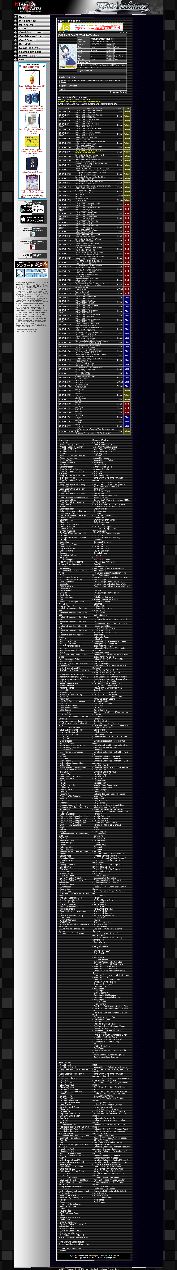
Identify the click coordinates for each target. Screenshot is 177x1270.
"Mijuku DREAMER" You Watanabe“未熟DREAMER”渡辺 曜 (88, 231)
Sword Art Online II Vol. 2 (70, 1231)
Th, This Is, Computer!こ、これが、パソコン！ (84, 191)
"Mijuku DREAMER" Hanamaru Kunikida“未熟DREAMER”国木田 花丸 (90, 143)
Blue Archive (65, 506)
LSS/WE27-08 (65, 156)
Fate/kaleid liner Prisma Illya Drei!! (74, 1127)
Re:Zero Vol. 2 (100, 902)
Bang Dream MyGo (68, 500)
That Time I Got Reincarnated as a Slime (110, 1006)
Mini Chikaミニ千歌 (79, 408)
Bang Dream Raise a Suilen (72, 502)
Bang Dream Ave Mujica (70, 469)
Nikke (62, 781)
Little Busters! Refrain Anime (72, 1171)
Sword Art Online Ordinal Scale (107, 980)
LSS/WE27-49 (65, 364)
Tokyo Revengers (67, 909)
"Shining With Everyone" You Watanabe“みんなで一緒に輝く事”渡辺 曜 (89, 253)
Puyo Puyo (64, 812)
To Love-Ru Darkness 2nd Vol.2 (107, 1030)
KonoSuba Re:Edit (102, 721)
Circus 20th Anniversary (104, 515)
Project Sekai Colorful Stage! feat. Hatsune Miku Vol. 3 (107, 870)
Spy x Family (65, 867)
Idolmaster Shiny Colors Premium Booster (112, 1129)
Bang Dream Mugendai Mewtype (74, 498)
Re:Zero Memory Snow (104, 900)
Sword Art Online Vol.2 (103, 984)
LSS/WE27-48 (65, 360)
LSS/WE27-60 (65, 413)
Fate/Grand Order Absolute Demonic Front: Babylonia (71, 563)
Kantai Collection (67, 686)
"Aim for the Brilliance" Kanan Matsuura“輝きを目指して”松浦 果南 (89, 369)
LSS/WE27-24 (65, 240)
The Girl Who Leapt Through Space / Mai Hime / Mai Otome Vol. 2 (74, 1244)
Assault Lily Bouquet (68, 458)
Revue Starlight (66, 842)
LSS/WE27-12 (65, 174)
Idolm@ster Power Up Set (105, 1118)
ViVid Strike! (65, 918)
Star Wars (64, 869)
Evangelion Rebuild (68, 555)
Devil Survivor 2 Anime (69, 1107)
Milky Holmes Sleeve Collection (107, 1171)
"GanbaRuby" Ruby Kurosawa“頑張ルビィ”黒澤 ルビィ (86, 138)
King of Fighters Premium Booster (108, 1142)
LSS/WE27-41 (65, 329)
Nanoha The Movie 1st (69, 1195)
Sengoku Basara (67, 860)
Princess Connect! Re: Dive (72, 805)
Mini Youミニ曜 (78, 404)
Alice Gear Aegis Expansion (72, 445)
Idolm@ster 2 (65, 639)
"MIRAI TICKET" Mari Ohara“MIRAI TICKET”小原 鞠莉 (85, 297)
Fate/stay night (66, 568)
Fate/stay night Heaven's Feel (106, 593)
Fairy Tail (64, 557)
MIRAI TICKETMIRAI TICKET (80, 382)
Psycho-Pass (65, 1211)
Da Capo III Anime (68, 1098)
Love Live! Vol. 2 (101, 776)
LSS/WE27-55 (65, 390)
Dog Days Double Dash (70, 1116)
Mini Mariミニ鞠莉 (78, 421)
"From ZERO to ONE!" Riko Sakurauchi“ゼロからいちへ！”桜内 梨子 (89, 258)
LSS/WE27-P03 (66, 431)
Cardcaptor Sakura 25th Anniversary (109, 504)
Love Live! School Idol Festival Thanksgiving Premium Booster (106, 1157)
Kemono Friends (67, 688)
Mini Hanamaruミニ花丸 (80, 399)
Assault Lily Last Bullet (103, 460)
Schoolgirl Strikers (68, 858)
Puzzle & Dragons (67, 814)
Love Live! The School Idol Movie (74, 1180)
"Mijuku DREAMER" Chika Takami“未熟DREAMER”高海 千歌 (87, 236)
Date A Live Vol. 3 (101, 548)
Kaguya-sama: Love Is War (71, 679)
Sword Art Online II (68, 1228)
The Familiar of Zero (68, 902)
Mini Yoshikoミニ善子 (79, 390)
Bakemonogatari (67, 467)
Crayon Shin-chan (67, 526)
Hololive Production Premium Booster (110, 1111)
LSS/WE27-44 (65, 342)
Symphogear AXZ (101, 986)
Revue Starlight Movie (103, 913)
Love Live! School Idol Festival (73, 728)
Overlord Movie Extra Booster (106, 1178)
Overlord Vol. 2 (100, 845)
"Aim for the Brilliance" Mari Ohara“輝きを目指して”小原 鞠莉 (87, 347)
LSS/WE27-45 (65, 347)
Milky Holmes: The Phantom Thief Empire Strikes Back (74, 1192)
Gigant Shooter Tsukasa (70, 1138)
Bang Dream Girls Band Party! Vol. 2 (109, 484)
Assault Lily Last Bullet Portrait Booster (110, 1067)
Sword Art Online (67, 884)
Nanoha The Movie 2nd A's (105, 823)
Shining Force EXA (68, 865)
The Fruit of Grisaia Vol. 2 (104, 1024)
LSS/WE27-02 (65, 120)
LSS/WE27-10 (65, 165)
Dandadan (64, 542)
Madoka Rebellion (101, 792)
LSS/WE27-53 (65, 382)
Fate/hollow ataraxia (68, 1125)
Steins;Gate (65, 871)
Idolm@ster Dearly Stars (70, 1153)
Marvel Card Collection (103, 796)
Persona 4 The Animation (71, 796)
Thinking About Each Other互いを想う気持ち (85, 377)
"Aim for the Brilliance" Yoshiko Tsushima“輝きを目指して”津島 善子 (90, 178)
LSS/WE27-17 (65, 196)
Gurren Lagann (66, 597)
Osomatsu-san (66, 789)
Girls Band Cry (66, 588)
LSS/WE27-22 (65, 231)
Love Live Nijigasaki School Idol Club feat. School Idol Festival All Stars (73, 723)
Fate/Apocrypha (67, 560)
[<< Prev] (62, 32)
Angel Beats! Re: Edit (69, 449)
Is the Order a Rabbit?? (70, 668)
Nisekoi (63, 783)
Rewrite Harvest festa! (103, 922)
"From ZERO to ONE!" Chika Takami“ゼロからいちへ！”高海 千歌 (88, 262)
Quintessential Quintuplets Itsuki (74, 818)
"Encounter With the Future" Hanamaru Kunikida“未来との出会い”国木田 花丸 (92, 187)
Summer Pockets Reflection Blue (108, 962)
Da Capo (63, 540)
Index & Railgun (100, 661)
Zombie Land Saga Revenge (72, 933)
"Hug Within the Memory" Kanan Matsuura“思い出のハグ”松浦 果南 (90, 355)
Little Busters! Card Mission (71, 1167)
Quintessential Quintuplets (105, 878)
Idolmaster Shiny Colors (70, 659)
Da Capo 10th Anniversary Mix (73, 533)
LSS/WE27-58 (65, 404)
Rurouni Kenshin (67, 849)
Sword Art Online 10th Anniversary (108, 964)
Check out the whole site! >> (32, 197)
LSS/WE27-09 (65, 161)
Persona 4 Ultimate (68, 1206)
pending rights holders (38, 321)
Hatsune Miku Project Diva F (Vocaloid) (110, 624)
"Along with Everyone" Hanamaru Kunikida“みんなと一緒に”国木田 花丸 (90, 174)
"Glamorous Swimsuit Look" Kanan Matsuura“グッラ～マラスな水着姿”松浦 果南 (91, 342)
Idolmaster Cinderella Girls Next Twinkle (111, 655)
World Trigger (65, 922)
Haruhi (63, 599)
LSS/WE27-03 (65, 129)
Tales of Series (66, 889)
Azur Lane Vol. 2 (100, 473)
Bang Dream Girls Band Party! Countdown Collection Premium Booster (111, 1079)
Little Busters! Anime (69, 705)
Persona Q (64, 1209)
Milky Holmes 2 (66, 761)
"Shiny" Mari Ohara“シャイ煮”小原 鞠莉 (82, 373)
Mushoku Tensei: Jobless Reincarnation (70, 771)
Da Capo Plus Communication (73, 537)
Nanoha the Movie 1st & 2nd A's (107, 825)
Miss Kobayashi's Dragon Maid (73, 767)
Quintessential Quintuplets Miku (73, 820)
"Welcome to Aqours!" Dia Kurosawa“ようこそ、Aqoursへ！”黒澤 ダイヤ (88, 351)
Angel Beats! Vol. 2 (68, 1067)
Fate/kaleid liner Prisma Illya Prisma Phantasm (71, 1132)
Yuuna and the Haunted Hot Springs (108, 1055)
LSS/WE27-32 (65, 276)
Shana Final (65, 1220)
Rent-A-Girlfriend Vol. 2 (104, 909)
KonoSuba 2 (99, 716)
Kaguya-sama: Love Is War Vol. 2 (108, 688)
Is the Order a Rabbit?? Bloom (107, 672)
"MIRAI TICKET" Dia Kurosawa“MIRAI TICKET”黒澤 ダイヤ (86, 306)
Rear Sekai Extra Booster (104, 1189)
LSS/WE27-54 (65, 386)
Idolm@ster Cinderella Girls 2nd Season (111, 641)
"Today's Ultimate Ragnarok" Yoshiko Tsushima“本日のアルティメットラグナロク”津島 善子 (92, 169)
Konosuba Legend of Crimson (106, 723)
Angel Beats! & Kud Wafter (71, 447)
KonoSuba (64, 699)
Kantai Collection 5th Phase (105, 694)
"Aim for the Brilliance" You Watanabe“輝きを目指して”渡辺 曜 (89, 240)
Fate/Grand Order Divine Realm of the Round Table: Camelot (109, 574)
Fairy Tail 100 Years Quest (105, 562)
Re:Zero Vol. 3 (100, 904)
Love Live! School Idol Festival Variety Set (112, 1160)
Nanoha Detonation (102, 816)
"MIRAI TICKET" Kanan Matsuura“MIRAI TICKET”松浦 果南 (87, 315)
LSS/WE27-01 (65, 112)
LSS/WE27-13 (65, 178)
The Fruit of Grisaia (68, 904)
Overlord (63, 792)
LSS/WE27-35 (65, 289)
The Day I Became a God (71, 898)
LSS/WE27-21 (65, 222)
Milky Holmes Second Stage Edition (109, 805)
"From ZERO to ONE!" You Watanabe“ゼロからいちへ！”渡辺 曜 (89, 271)
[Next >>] (123, 32)
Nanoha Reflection (102, 818)
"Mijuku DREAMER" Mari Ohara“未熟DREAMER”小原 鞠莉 (86, 338)
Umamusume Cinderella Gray (106, 1041)
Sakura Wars (65, 856)
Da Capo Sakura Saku (69, 1100)
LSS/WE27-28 (65, 258)
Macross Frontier (67, 743)
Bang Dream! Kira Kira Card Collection (110, 1091)
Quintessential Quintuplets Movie (108, 880)
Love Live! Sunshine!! (69, 732)
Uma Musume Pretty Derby (71, 915)
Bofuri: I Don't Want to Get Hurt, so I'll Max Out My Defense (74, 512)
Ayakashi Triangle (67, 462)
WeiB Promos (99, 1202)
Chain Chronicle (67, 518)
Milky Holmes (65, 765)
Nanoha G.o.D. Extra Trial (71, 776)
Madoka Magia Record (69, 747)
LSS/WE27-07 (65, 152)
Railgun (63, 831)
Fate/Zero (64, 566)
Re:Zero (63, 838)
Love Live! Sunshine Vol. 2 (105, 772)
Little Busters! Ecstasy (69, 708)
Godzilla (63, 593)
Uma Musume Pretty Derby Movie (108, 1039)
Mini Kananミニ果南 (79, 417)
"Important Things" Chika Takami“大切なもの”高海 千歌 (87, 280)
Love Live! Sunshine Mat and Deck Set (110, 1162)
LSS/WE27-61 (65, 417)
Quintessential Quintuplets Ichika (74, 816)
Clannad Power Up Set (103, 1096)
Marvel (63, 756)
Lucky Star (64, 739)
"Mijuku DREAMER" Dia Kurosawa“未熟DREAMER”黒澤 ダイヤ (88, 324)
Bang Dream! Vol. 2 (102, 491)
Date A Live (65, 546)
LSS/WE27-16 (65, 192)
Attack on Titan (66, 460)
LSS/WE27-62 (65, 421)
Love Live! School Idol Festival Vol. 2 (109, 758)
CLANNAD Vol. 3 (67, 1087)
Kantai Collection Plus (69, 683)
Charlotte (64, 522)
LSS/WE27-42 (65, 333)
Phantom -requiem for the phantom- (109, 854)
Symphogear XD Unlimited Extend (108, 997)
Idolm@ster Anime (68, 641)
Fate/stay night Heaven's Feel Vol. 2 (109, 582)
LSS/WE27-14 (65, 183)
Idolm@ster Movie (101, 652)
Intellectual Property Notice (109, 1269)
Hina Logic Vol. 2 (67, 1151)
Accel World (65, 442)
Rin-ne (63, 1215)
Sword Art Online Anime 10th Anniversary (111, 975)
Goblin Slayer (65, 590)
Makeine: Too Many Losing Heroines (109, 794)
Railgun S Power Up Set (104, 1186)
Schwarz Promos (101, 1195)
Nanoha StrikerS (67, 778)
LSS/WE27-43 (65, 338)
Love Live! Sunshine (102, 765)
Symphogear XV (101, 999)
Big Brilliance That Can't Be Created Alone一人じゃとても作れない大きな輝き (90, 284)
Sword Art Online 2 (68, 876)
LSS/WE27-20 (65, 213)
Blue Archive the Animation (105, 495)
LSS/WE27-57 (65, 399)
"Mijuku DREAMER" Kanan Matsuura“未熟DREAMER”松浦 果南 (88, 329)
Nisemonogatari (100, 831)
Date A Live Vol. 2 (101, 546)
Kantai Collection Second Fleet (107, 699)
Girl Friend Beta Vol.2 (103, 608)
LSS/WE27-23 (65, 236)
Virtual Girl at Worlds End (71, 1248)
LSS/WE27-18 (65, 200)
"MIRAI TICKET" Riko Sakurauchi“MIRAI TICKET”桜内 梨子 (87, 204)
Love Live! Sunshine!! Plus (71, 730)
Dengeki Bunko (66, 551)
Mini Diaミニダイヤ (79, 426)
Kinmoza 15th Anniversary (71, 694)
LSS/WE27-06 (65, 147)
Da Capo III (65, 535)
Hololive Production (102, 630)
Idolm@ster (65, 648)
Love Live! (64, 736)
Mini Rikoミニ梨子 (78, 412)
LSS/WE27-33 (65, 280)
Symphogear (65, 887)
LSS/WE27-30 (65, 267)
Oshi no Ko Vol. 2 (101, 838)
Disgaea (63, 553)
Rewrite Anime (100, 918)
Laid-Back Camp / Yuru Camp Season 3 (111, 725)
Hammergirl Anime (32, 67)
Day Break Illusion (68, 548)
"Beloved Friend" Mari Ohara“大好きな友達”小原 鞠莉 (85, 364)
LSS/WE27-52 (65, 378)
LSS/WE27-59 (65, 408)
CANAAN (64, 1080)
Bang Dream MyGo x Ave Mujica (108, 487)
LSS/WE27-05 (65, 143)
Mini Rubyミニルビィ (79, 395)
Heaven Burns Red (68, 606)
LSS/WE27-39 (65, 316)
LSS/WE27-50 (65, 369)
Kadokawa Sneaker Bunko (71, 674)
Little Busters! (66, 710)
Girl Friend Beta (66, 586)
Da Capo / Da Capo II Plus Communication (104, 530)
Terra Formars (66, 891)
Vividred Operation (68, 920)
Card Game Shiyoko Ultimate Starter (109, 1094)
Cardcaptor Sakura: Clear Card (73, 515)
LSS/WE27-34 (65, 284)
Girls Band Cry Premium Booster (108, 1105)
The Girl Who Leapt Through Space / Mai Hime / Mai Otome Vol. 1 (74, 1237)
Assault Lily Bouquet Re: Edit (72, 456)
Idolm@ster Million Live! (70, 646)
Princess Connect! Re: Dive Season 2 (110, 858)
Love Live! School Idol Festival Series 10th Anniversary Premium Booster (111, 1148)
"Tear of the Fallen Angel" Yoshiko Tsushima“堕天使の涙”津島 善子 (91, 165)
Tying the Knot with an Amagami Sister (110, 1035)
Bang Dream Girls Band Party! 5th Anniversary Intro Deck (107, 1075)
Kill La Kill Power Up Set (104, 1140)
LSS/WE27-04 (65, 138)
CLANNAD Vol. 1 (67, 1083)
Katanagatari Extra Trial (104, 1136)
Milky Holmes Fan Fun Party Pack (108, 1169)
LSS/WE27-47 (65, 355)
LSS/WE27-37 (65, 298)
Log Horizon (65, 712)
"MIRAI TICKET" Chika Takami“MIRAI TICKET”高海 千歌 (86, 213)
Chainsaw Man (66, 520)
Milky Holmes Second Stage (72, 763)
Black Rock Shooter (68, 1078)
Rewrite (63, 845)
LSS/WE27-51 (65, 373)
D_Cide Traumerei (68, 531)
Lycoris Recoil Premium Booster (107, 1164)
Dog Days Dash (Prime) (70, 1114)
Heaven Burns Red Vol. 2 (104, 628)
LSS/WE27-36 (65, 293)
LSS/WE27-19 (65, 204)
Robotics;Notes (66, 847)
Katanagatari (65, 1164)
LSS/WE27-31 (65, 271)
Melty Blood (65, 758)
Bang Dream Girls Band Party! (107, 482)
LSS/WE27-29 (65, 262)
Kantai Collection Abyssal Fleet (73, 1162)
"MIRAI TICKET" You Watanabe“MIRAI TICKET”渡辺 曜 (86, 222)
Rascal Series (100, 896)
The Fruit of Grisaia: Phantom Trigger (109, 1026)
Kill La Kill (64, 690)
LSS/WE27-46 (65, 351)
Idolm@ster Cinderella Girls (72, 644)
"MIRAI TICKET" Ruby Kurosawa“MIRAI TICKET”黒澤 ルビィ (87, 120)
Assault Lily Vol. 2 (101, 462)
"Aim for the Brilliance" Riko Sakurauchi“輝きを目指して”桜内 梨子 (89, 267)
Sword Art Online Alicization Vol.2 (108, 968)
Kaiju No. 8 (64, 681)
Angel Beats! (65, 1065)
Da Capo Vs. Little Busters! (71, 1102)
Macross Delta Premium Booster (108, 1167)
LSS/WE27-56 (65, 395)
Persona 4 (64, 798)
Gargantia (64, 584)
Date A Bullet (65, 1105)
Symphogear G (100, 991)
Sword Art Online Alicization (72, 878)
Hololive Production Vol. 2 (105, 632)
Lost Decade (65, 714)
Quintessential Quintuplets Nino (73, 823)
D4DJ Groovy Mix (67, 529)
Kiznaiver (64, 697)
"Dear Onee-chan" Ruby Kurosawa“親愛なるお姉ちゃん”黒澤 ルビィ (88, 160)
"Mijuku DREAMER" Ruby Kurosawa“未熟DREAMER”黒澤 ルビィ (88, 147)
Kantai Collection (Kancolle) (105, 692)
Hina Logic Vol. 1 (67, 1149)
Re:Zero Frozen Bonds (70, 1213)
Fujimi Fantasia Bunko (69, 577)
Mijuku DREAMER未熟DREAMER (81, 200)
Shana (62, 862)
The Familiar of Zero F (69, 900)
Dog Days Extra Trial (102, 1102)
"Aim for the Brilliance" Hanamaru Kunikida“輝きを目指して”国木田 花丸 (90, 156)
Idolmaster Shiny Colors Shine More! (109, 659)
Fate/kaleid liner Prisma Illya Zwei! (74, 1136)
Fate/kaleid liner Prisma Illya (72, 1129)
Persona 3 (64, 794)
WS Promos (99, 1200)
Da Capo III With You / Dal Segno (108, 537)
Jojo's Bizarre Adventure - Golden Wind (110, 679)
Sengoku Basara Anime (70, 1217)
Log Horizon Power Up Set (105, 1144)
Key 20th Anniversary (103, 703)
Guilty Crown (65, 595)
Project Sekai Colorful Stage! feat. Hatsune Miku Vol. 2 (107, 866)
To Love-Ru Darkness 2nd (71, 907)
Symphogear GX (101, 993)
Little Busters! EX (67, 1169)
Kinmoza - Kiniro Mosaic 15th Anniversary (111, 712)
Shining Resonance (68, 1222)
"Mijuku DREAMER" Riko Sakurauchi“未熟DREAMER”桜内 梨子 (88, 244)
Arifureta (63, 453)
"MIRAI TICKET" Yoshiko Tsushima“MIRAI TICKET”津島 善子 (88, 129)
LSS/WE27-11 (65, 169)
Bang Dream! (65, 504)
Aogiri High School (68, 451)
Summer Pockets (67, 873)
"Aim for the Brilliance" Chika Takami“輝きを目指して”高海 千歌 (88, 249)
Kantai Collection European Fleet (108, 697)
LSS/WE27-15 (65, 187)
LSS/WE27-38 (65, 307)
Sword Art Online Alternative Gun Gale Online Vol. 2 (73, 1225)
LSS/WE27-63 (65, 426)
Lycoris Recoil (66, 741)
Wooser (63, 1251)
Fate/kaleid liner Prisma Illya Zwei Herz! (111, 577)
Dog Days (64, 1118)
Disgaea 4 (64, 1109)
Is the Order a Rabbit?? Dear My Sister (110, 677)
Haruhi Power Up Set (103, 1107)
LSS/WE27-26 (65, 249)
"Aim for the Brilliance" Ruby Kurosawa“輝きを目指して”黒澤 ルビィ (89, 183)
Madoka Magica (67, 750)
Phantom (64, 803)
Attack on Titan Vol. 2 (102, 467)
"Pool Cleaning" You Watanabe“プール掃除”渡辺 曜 (86, 275)
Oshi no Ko (64, 787)
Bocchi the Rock (67, 509)
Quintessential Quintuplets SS (106, 882)
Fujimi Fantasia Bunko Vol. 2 (72, 579)
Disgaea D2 (65, 1111)
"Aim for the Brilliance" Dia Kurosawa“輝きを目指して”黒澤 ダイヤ (88, 333)
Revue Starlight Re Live (104, 915)
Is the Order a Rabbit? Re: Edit (107, 670)
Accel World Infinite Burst (104, 445)
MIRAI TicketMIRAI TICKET (80, 196)
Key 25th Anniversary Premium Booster (110, 1138)
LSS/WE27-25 (65, 245)
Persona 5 (64, 800)
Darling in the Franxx (69, 544)
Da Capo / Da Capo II (103, 526)
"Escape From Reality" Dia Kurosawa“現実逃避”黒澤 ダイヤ (88, 360)
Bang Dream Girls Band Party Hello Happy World (72, 477)
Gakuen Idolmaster (68, 582)
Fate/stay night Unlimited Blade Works (110, 584)
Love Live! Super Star (69, 734)
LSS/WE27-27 (65, 253)
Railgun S (64, 829)
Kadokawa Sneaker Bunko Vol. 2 (74, 677)
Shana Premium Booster (104, 1198)
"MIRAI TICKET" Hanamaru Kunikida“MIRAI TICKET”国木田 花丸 (88, 111)
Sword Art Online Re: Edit (105, 982)
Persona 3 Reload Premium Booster (109, 1180)
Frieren (63, 575)
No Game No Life (67, 785)
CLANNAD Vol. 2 (67, 1085)
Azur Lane (64, 464)
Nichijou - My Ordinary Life (71, 1198)
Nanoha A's (65, 774)
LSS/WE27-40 (65, 325)
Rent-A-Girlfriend (67, 840)
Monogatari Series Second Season (108, 809)
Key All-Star (99, 705)
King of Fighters (66, 692)
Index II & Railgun (67, 661)
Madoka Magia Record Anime (72, 745)
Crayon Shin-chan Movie (70, 524)
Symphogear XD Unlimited (105, 995)
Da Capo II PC (66, 1096)
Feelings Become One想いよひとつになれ (83, 293)
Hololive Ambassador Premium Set (108, 1109)
